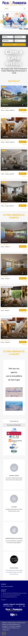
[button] (2, 21)
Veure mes (23, 110)
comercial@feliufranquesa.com (10, 596)
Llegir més (4, 589)
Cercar (9, 44)
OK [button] (4, 633)
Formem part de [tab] (14, 421)
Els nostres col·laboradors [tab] (14, 425)
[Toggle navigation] (25, 8)
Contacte (3, 599)
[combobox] (8, 37)
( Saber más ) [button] (5, 629)
